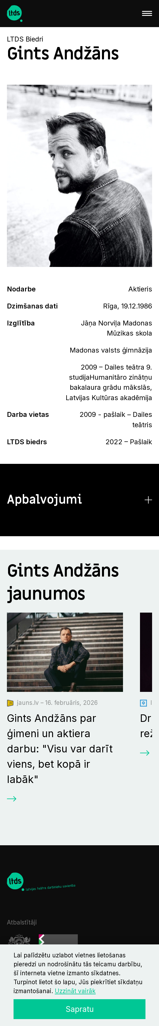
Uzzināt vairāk (75, 991)
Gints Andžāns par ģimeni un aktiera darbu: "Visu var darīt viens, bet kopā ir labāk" (60, 749)
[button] (79, 500)
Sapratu (80, 1009)
